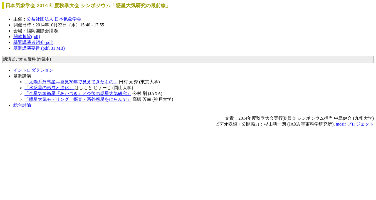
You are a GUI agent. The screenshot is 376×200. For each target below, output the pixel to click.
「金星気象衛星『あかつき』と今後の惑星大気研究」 (77, 93)
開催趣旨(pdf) (26, 36)
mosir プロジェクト (355, 124)
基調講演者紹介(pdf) (33, 42)
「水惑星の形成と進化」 (49, 87)
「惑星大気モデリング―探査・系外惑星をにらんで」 (77, 99)
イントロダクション (33, 70)
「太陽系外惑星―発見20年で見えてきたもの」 (71, 81)
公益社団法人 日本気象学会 (54, 19)
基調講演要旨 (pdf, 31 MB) (39, 48)
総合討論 (22, 105)
